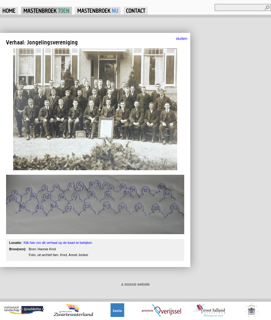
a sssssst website (135, 284)
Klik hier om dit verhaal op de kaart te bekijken (57, 242)
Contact (135, 10)
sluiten (181, 38)
